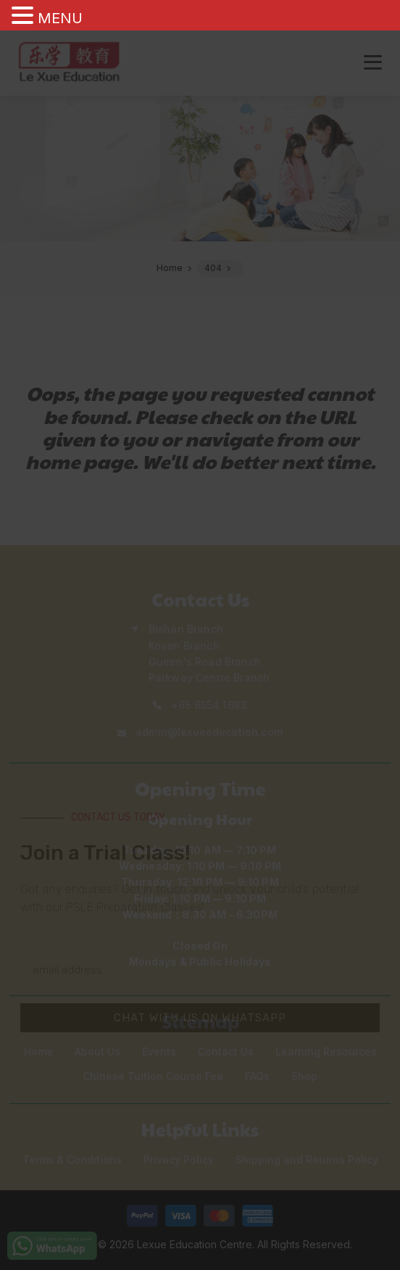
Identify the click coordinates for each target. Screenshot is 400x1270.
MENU (60, 18)
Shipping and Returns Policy (307, 1159)
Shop (304, 1076)
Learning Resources (326, 1051)
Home (38, 1051)
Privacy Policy (178, 1159)
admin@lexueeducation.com (209, 732)
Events (159, 1051)
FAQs (257, 1076)
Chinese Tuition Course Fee (153, 1076)
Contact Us (226, 1051)
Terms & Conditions (72, 1159)
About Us (97, 1051)
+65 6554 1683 (209, 705)
